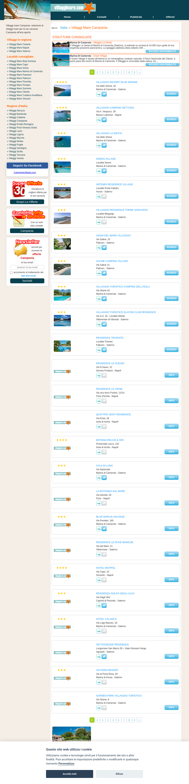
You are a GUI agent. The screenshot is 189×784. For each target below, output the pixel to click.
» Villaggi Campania (17, 120)
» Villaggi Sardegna (17, 148)
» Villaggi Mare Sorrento (19, 88)
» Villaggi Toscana (16, 155)
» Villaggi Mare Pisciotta (19, 81)
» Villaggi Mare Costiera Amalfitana (24, 95)
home (67, 17)
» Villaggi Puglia (15, 144)
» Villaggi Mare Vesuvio (19, 98)
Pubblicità (136, 17)
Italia (63, 28)
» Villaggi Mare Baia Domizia (21, 61)
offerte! (170, 17)
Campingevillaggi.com (25, 172)
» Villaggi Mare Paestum (19, 74)
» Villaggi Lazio (14, 131)
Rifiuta (119, 773)
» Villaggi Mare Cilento (18, 92)
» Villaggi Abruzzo (16, 110)
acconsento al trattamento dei (27, 274)
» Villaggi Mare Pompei (18, 85)
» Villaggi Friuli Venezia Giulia (22, 127)
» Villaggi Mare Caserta (19, 44)
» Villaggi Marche (15, 138)
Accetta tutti (70, 773)
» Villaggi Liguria (15, 134)
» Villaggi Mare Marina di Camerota (25, 71)
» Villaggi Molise (15, 141)
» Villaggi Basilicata (17, 114)
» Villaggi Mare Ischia (18, 68)
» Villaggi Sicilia (15, 151)
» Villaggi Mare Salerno (18, 51)
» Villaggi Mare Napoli (18, 47)
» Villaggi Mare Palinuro (19, 78)
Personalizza (66, 763)
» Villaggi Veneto (15, 158)
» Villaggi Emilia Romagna (20, 124)
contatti (101, 17)
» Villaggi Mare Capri (17, 64)
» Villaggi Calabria (16, 117)
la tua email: (27, 262)
